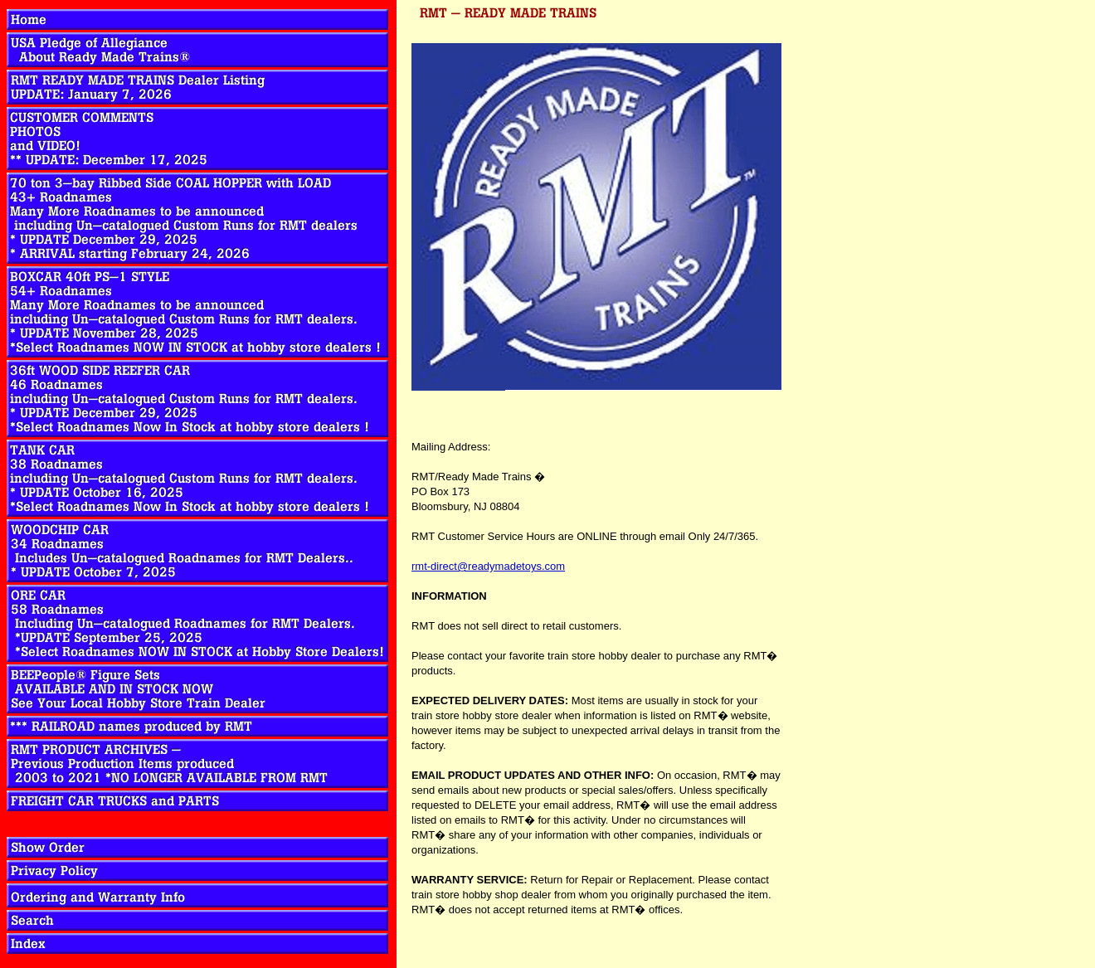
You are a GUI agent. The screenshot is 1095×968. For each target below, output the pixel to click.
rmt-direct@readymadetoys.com (488, 566)
